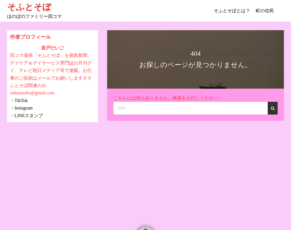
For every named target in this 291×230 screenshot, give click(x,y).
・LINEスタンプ (26, 115)
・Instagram (21, 107)
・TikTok (19, 100)
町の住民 (265, 10)
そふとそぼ (29, 7)
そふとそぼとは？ (232, 10)
